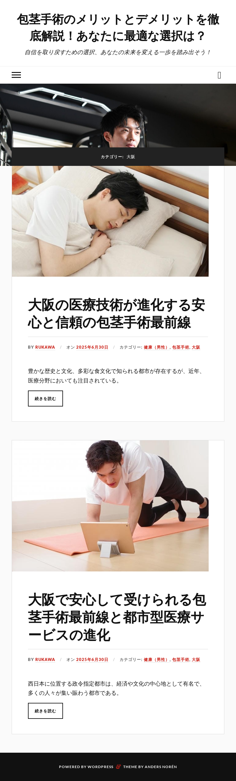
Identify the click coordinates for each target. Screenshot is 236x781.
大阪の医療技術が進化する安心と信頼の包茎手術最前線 (116, 312)
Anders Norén (161, 766)
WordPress (100, 766)
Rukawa (45, 347)
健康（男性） (157, 347)
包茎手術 (180, 347)
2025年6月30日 (92, 347)
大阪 (196, 347)
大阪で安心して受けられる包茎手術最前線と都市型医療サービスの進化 (117, 616)
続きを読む (45, 398)
